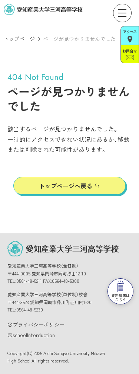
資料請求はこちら (120, 291)
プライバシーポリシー (38, 324)
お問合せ (129, 54)
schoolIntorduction (34, 335)
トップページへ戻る (65, 185)
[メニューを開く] (122, 13)
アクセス (129, 36)
